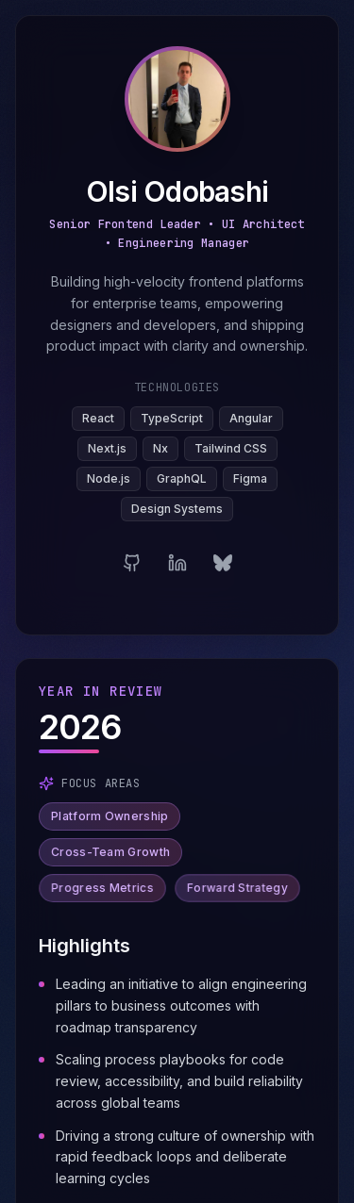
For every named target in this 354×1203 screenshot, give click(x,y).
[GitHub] (132, 565)
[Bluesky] (223, 565)
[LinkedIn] (177, 565)
